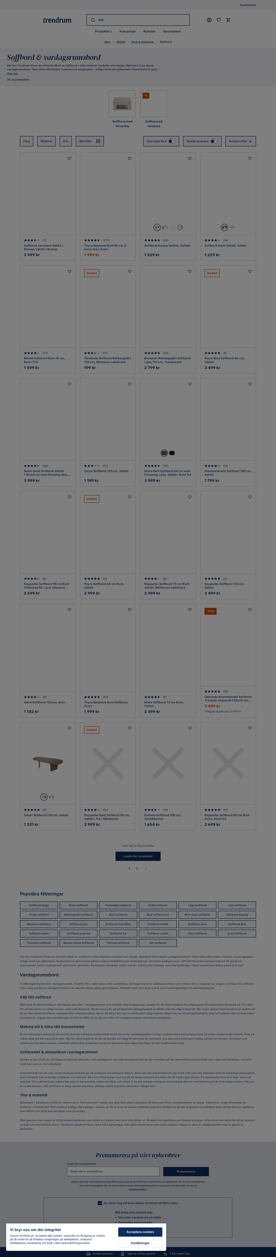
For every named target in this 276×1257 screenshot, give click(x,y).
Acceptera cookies (140, 1232)
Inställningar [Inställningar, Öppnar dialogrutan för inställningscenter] (140, 1243)
